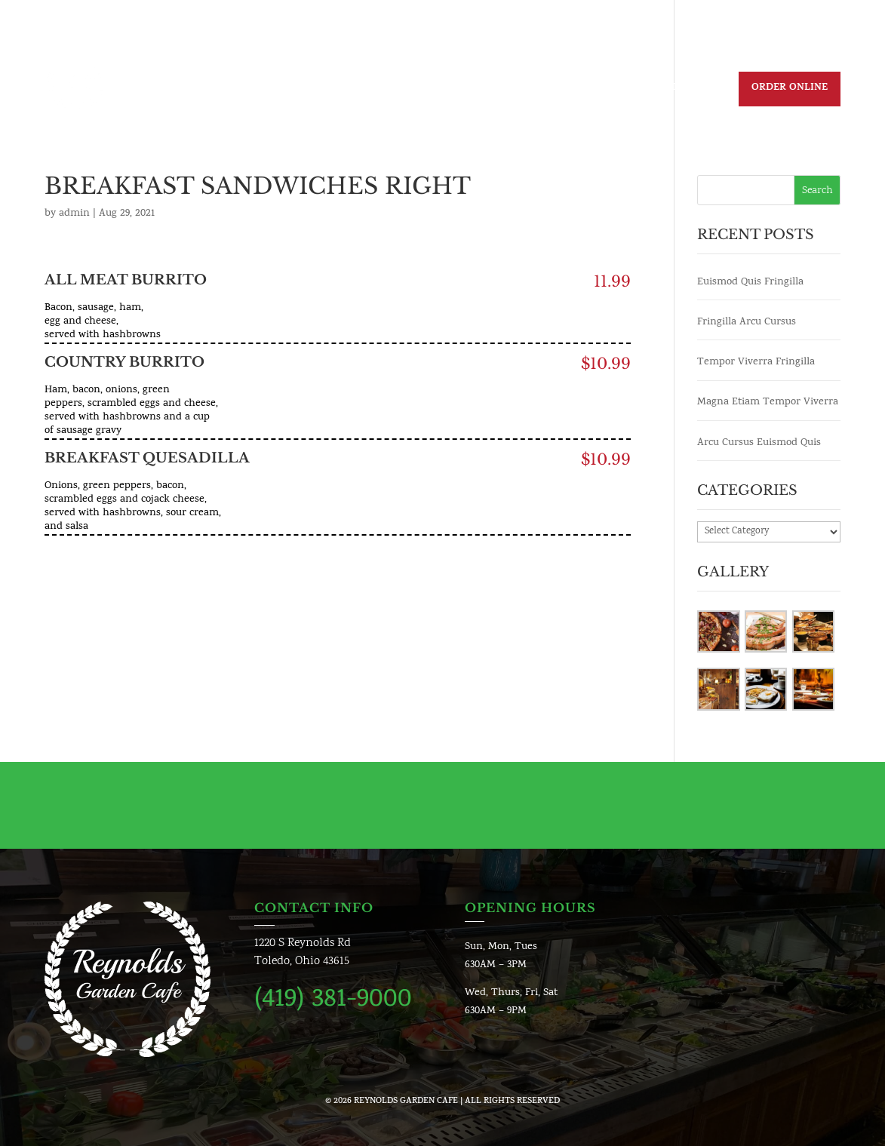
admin (74, 214)
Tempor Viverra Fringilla (756, 362)
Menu (433, 90)
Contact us (598, 90)
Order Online (789, 88)
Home (284, 90)
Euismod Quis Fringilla (750, 282)
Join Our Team (507, 90)
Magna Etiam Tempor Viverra (767, 402)
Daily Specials (359, 90)
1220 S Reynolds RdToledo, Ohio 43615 (302, 952)
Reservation (684, 90)
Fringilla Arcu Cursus (746, 322)
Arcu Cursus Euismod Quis (759, 443)
